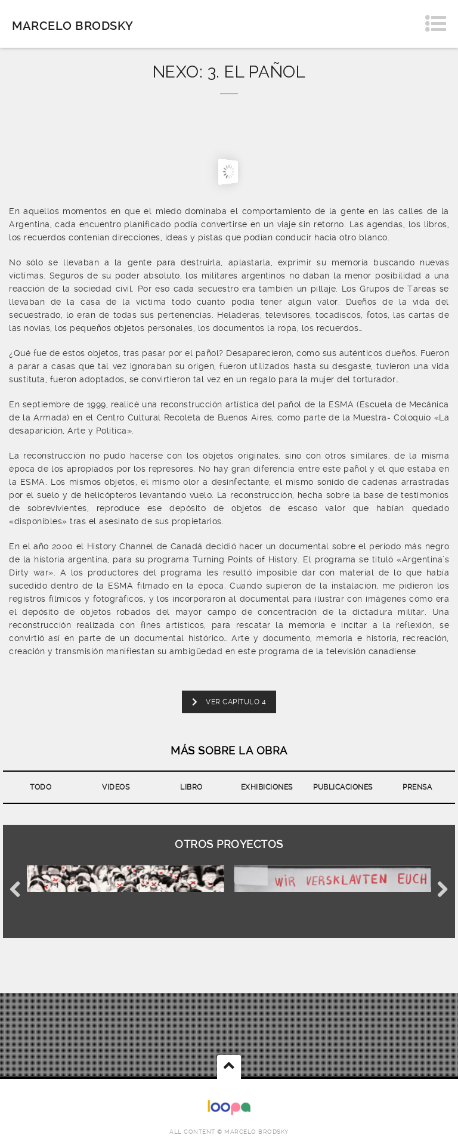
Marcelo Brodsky (73, 25)
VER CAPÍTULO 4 (229, 702)
